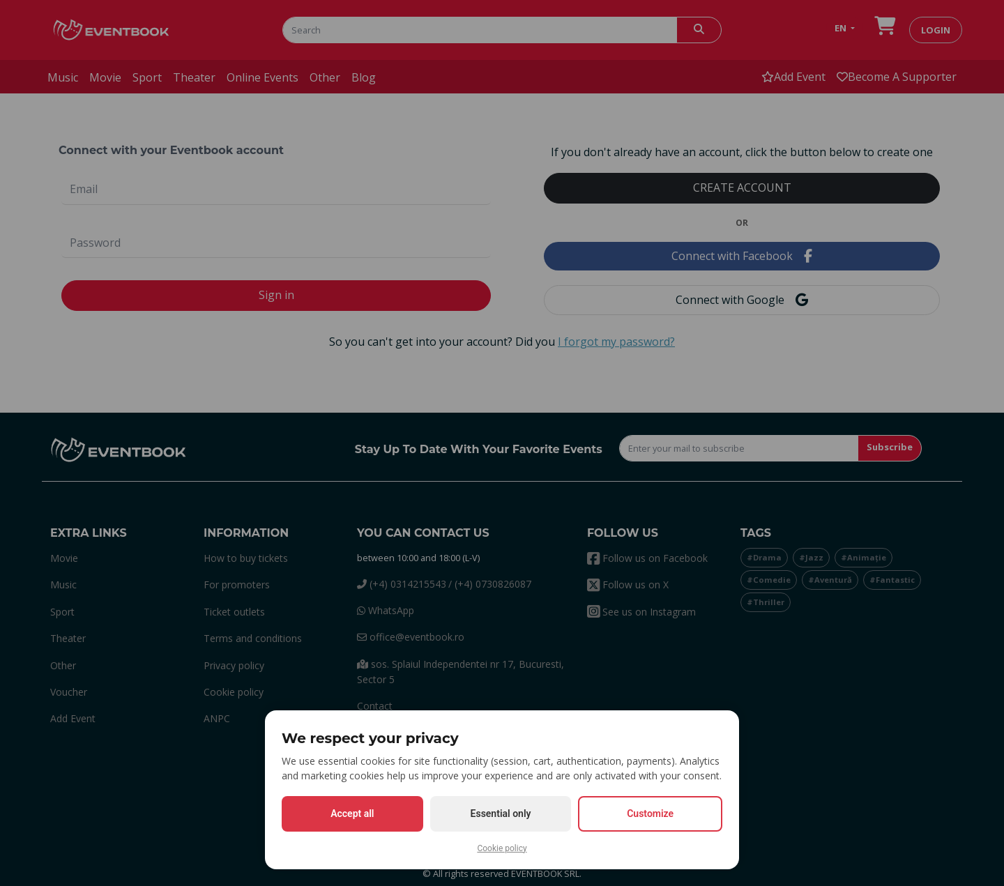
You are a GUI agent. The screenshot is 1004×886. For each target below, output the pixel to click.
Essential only (501, 813)
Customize (650, 813)
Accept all (352, 813)
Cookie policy (501, 848)
